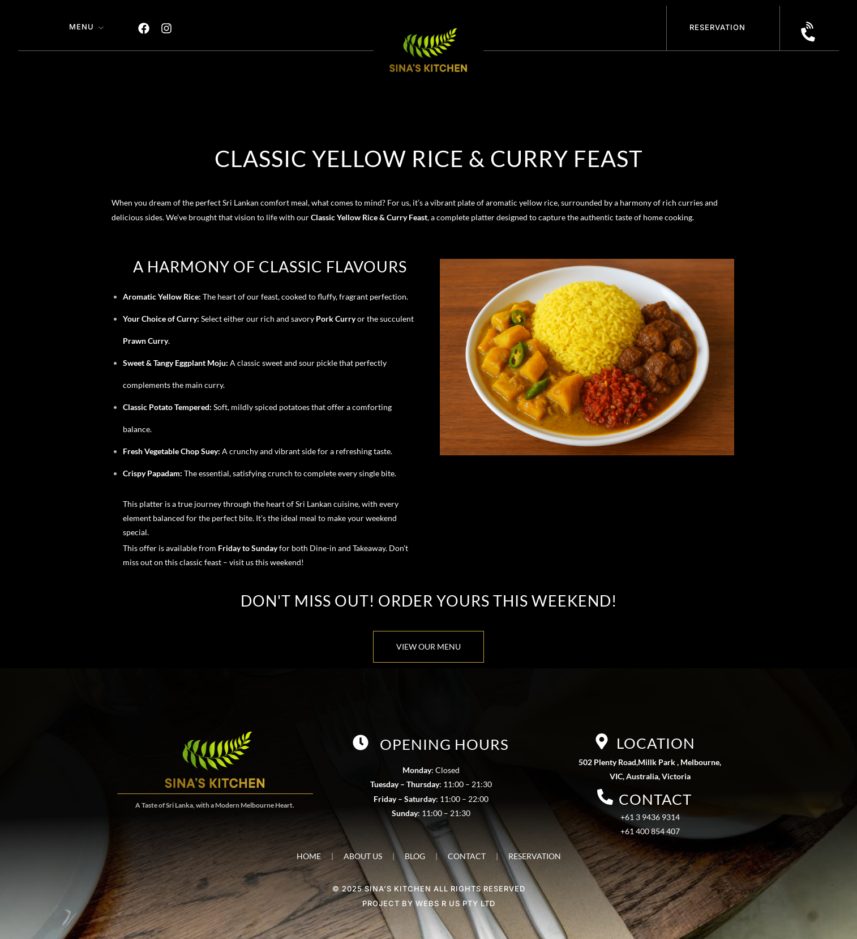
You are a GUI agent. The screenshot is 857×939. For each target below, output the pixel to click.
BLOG (415, 856)
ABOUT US (363, 856)
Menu (81, 26)
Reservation (717, 27)
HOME (309, 856)
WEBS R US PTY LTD (455, 903)
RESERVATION (534, 856)
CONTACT (467, 856)
